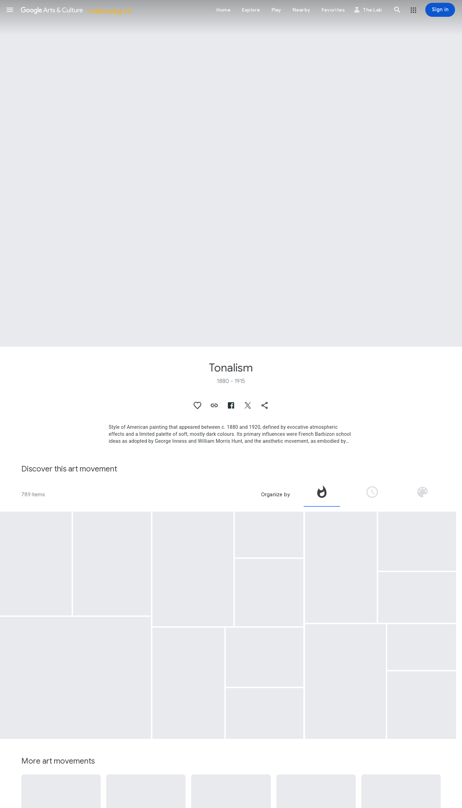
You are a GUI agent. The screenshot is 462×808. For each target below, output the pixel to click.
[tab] (322, 494)
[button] (9, 9)
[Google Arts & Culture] (76, 10)
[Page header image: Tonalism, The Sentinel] (231, 173)
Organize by (275, 494)
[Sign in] (440, 10)
